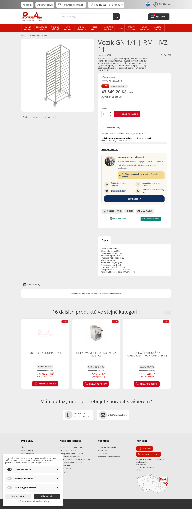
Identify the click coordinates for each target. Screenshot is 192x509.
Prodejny (63, 471)
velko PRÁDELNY (144, 28)
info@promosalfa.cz (73, 4)
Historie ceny (113, 127)
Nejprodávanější (27, 453)
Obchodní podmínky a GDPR (71, 447)
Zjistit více (134, 199)
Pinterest (49, 117)
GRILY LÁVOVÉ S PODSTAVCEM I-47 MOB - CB (96, 354)
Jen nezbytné (18, 496)
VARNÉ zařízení (28, 28)
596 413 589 (100, 4)
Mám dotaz (145, 211)
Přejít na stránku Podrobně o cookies (33, 501)
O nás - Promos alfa (68, 450)
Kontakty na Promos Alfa (70, 456)
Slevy (23, 447)
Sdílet (26, 117)
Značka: (164, 55)
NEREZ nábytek (95, 28)
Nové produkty (27, 450)
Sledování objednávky (107, 447)
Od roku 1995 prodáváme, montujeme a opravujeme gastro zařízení (76, 461)
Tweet (36, 117)
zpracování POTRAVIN (41, 28)
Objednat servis (45, 4)
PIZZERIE (119, 28)
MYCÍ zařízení (68, 28)
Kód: (100, 55)
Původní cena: (108, 77)
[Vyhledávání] (90, 16)
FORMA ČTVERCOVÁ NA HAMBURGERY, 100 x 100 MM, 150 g (147, 354)
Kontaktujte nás (66, 465)
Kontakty (27, 4)
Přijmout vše (47, 496)
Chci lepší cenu (112, 211)
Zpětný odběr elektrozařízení (71, 453)
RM (169, 55)
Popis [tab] (104, 240)
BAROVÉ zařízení (131, 28)
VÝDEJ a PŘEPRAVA (81, 28)
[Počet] (105, 114)
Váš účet (103, 441)
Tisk (129, 211)
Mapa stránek (65, 468)
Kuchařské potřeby (108, 28)
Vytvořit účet (103, 453)
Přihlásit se (102, 450)
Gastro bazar (157, 28)
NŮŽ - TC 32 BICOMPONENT (45, 352)
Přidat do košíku (127, 113)
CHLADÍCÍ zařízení (55, 28)
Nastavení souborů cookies (109, 456)
